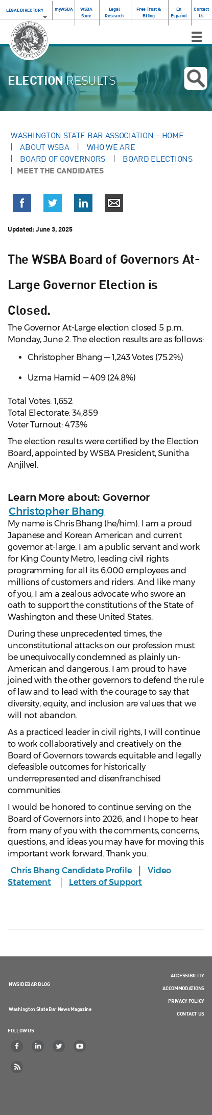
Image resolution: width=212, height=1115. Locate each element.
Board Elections (158, 159)
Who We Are (111, 147)
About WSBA (44, 147)
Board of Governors (62, 159)
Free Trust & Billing (148, 12)
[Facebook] (17, 1046)
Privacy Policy (186, 1001)
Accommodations (183, 988)
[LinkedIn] (38, 1046)
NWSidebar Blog (29, 984)
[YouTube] (80, 1046)
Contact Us (201, 12)
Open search (195, 78)
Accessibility (187, 975)
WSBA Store (86, 12)
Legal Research (114, 12)
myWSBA (64, 9)
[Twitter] (59, 1046)
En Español (178, 12)
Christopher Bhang (56, 511)
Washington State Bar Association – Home (98, 135)
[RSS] (17, 1067)
